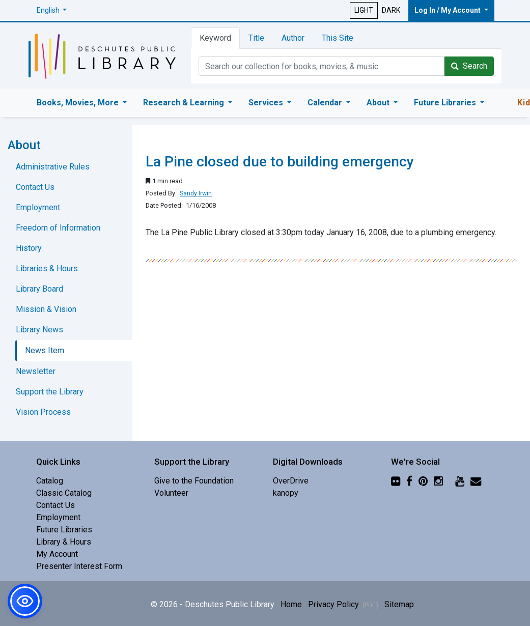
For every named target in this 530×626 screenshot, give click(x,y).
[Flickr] (395, 481)
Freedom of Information (58, 228)
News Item (44, 350)
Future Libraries (64, 529)
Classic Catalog (64, 493)
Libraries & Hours (47, 268)
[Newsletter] (475, 481)
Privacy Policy (343, 604)
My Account (57, 554)
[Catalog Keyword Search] (321, 66)
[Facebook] (409, 481)
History (29, 248)
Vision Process (43, 412)
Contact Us (35, 187)
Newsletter (35, 371)
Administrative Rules (53, 167)
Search (469, 66)
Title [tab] (256, 38)
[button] (52, 10)
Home (291, 604)
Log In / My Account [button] (448, 10)
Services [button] (266, 102)
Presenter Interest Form (79, 566)
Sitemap (399, 604)
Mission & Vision (46, 309)
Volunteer (171, 493)
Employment (38, 207)
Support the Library (49, 391)
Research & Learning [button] (184, 102)
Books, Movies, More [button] (79, 102)
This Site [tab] (337, 38)
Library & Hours (63, 542)
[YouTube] (459, 481)
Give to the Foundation (194, 481)
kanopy (285, 493)
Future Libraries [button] (446, 102)
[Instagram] (438, 481)
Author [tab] (293, 38)
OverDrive (291, 481)
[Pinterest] (423, 481)
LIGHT (363, 10)
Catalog (49, 481)
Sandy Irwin (196, 193)
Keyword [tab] (215, 38)
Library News (39, 329)
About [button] (379, 102)
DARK (391, 10)
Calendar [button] (326, 102)
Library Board (39, 289)
